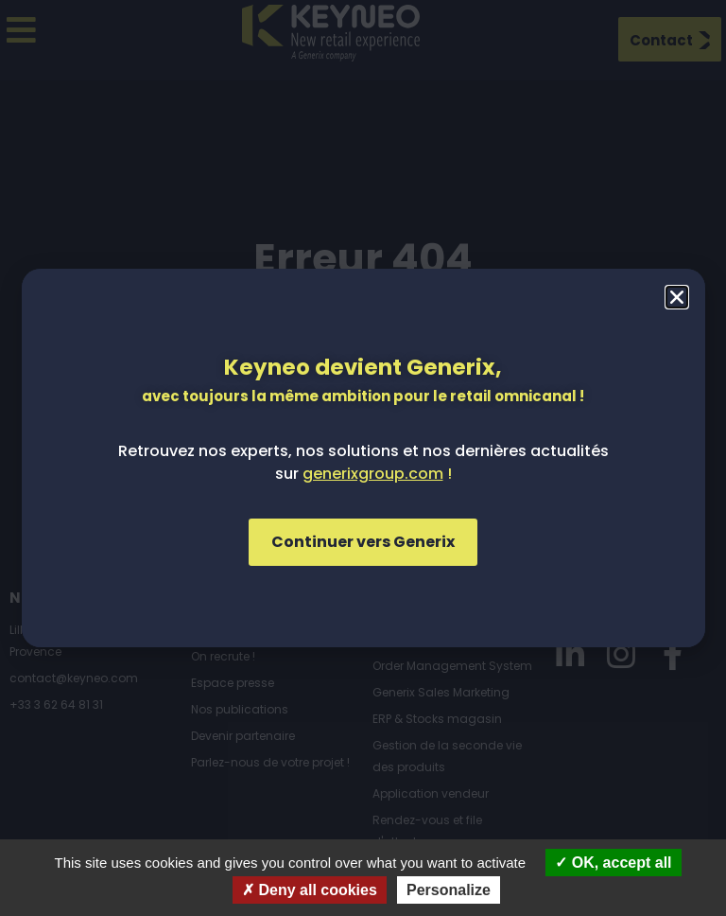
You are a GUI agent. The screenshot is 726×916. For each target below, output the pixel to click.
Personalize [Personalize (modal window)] (448, 890)
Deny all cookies (309, 890)
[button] (676, 297)
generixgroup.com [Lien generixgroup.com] (372, 473)
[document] (363, 458)
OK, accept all (613, 862)
